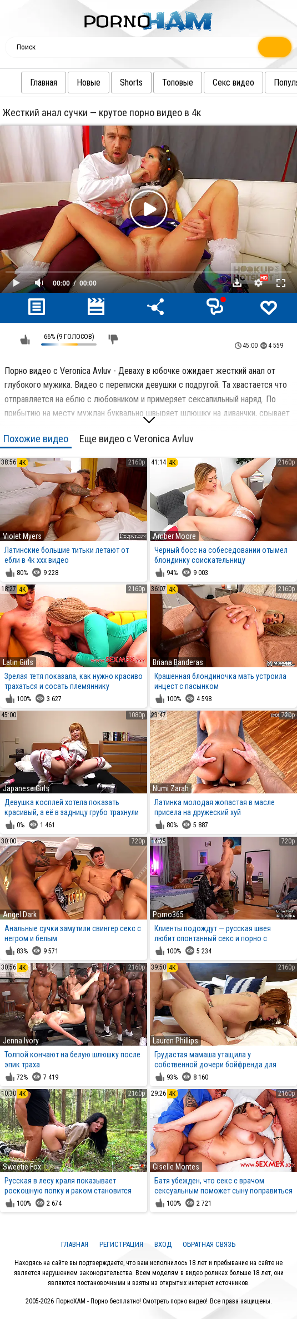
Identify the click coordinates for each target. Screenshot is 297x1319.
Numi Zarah (171, 788)
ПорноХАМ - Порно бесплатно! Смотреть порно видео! (132, 1301)
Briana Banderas (178, 662)
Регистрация (121, 1244)
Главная (50, 82)
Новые (95, 82)
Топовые (184, 82)
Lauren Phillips (175, 1040)
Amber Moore (174, 536)
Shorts (138, 82)
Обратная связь (209, 1244)
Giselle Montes (176, 1166)
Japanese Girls (26, 788)
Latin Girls (18, 662)
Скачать (237, 282)
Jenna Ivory (21, 1040)
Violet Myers (22, 536)
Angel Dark (20, 914)
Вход (163, 1244)
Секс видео (240, 82)
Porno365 (168, 914)
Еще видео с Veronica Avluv (136, 438)
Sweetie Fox (22, 1166)
